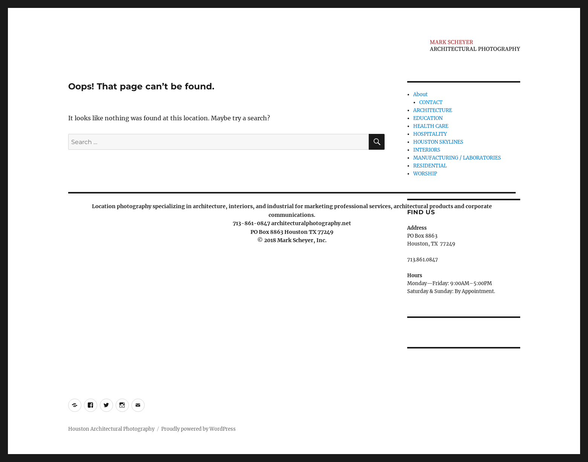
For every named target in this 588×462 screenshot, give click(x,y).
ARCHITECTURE (432, 110)
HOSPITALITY (430, 134)
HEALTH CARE (430, 126)
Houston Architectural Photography (111, 429)
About (420, 94)
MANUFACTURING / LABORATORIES (457, 158)
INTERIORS (426, 150)
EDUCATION (428, 118)
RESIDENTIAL (430, 166)
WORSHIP (425, 173)
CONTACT (431, 102)
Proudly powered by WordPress (198, 429)
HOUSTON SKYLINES (438, 142)
